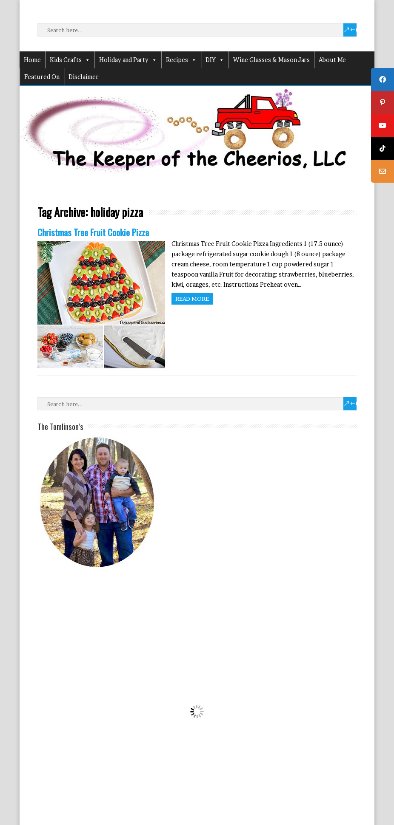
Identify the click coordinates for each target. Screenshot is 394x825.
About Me (332, 59)
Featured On (42, 76)
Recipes (181, 59)
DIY (215, 59)
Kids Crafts (70, 59)
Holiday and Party (128, 59)
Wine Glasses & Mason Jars (271, 59)
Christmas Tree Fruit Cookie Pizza (93, 232)
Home (32, 59)
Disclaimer (84, 76)
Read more (192, 298)
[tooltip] (382, 79)
